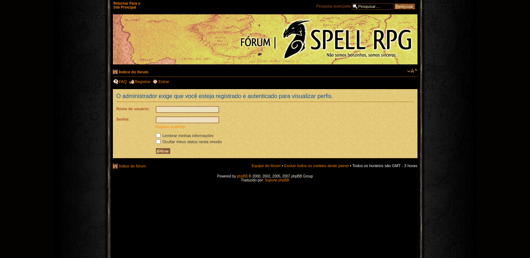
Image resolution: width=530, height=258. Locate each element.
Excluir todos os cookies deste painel (316, 166)
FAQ (123, 81)
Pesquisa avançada (333, 6)
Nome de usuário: (133, 109)
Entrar (163, 81)
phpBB (242, 176)
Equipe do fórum (266, 166)
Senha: (123, 119)
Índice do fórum (134, 72)
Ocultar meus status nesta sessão (189, 142)
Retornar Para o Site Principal (127, 5)
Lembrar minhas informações (185, 135)
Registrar (143, 81)
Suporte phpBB (277, 180)
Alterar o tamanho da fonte (412, 71)
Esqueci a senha (170, 127)
